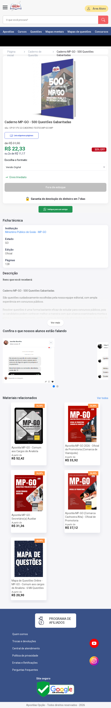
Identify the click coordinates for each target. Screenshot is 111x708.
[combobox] (47, 20)
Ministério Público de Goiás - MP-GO (25, 232)
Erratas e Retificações (25, 662)
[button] (54, 386)
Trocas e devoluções (24, 641)
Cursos (22, 31)
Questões (36, 31)
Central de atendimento (26, 648)
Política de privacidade (25, 655)
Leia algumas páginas (21, 135)
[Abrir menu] (5, 9)
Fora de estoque (55, 187)
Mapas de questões (79, 31)
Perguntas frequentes (25, 669)
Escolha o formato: (16, 160)
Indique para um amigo (55, 209)
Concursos (101, 31)
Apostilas (8, 31)
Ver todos (102, 398)
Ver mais (55, 322)
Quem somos (20, 634)
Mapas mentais (55, 31)
